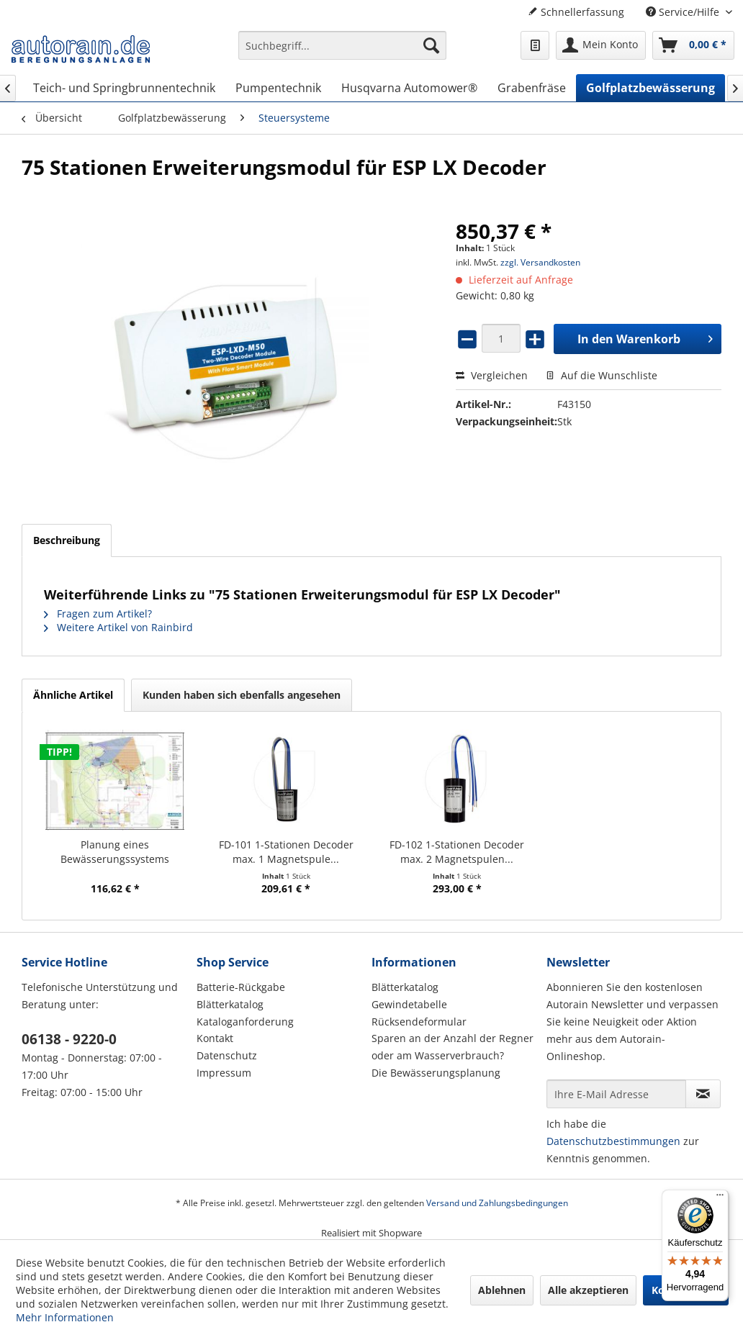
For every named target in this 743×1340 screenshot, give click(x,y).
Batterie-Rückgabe (241, 987)
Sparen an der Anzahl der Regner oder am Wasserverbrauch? (452, 1046)
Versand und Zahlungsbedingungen (497, 1203)
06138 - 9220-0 (69, 1039)
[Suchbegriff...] (342, 45)
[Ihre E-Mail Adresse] (616, 1093)
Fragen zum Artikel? (98, 613)
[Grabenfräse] (531, 87)
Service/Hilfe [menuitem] (684, 12)
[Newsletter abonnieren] (703, 1093)
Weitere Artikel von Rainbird (118, 627)
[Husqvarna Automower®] (409, 87)
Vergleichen (492, 375)
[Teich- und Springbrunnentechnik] (124, 87)
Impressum (224, 1072)
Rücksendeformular (419, 1021)
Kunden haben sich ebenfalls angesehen (242, 695)
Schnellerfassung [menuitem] (576, 12)
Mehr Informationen (65, 1317)
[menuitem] (342, 52)
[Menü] (720, 1198)
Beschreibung (66, 540)
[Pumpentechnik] (278, 87)
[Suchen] (431, 45)
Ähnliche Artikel (73, 695)
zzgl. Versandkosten (540, 262)
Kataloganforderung (245, 1021)
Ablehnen (502, 1290)
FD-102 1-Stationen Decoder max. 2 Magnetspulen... (456, 852)
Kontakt (215, 1038)
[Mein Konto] (601, 45)
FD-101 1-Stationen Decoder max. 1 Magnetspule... (286, 852)
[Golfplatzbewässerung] (650, 87)
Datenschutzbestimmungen (613, 1141)
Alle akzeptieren (588, 1290)
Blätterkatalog (230, 1004)
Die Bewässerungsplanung (436, 1072)
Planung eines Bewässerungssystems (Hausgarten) (114, 852)
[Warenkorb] (693, 45)
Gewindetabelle (409, 1004)
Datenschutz (227, 1055)
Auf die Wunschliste (601, 375)
